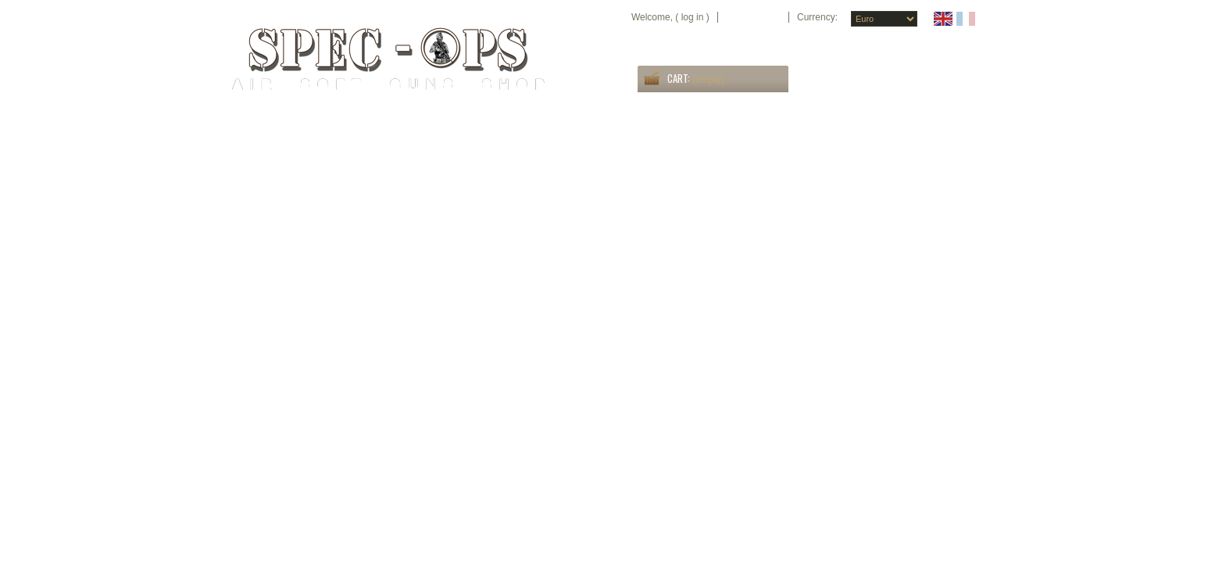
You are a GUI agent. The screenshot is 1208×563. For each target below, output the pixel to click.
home (835, 43)
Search (954, 84)
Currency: (817, 17)
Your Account (753, 17)
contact (959, 43)
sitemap (916, 43)
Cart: (678, 78)
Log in (692, 17)
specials (874, 43)
